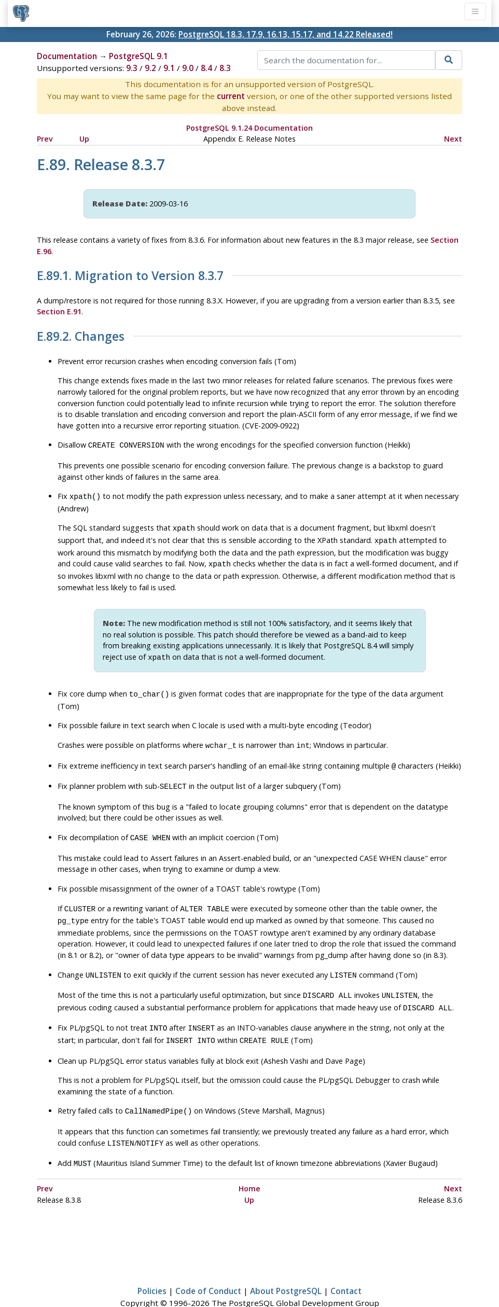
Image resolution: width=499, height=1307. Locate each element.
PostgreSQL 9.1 (138, 56)
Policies (152, 1269)
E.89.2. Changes (80, 336)
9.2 (150, 68)
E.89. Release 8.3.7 (101, 164)
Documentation (67, 56)
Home (249, 1167)
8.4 (206, 68)
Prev (45, 139)
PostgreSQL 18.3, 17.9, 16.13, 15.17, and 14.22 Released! (285, 34)
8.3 (225, 68)
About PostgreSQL (286, 1269)
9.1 (169, 68)
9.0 (187, 68)
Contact (346, 1269)
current (231, 96)
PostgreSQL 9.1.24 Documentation (249, 128)
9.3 (131, 68)
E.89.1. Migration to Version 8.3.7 (130, 276)
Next (453, 139)
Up (84, 139)
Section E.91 (59, 311)
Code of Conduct (208, 1269)
